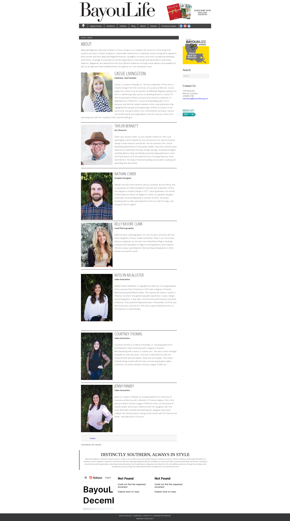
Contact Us (147, 516)
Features (111, 26)
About (143, 26)
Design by (140, 519)
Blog (133, 26)
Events (154, 26)
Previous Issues (169, 26)
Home (83, 37)
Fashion (123, 26)
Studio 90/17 (149, 519)
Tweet (92, 438)
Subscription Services (162, 516)
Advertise (138, 516)
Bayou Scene (96, 26)
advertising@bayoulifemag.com (195, 98)
